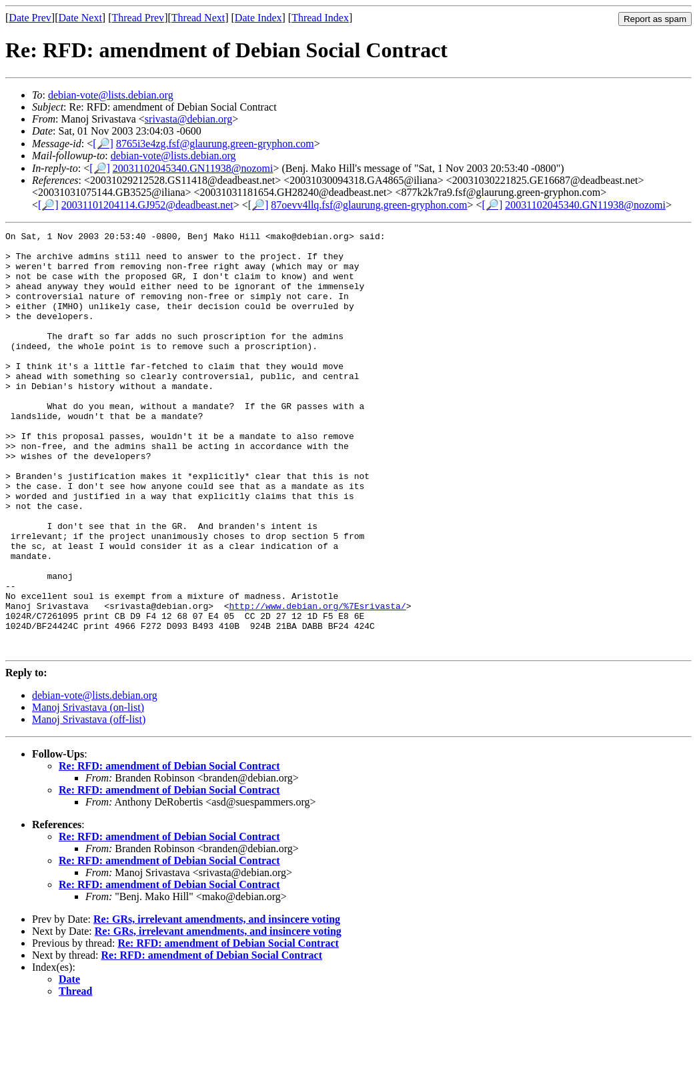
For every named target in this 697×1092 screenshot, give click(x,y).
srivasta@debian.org (188, 119)
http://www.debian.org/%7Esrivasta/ (317, 682)
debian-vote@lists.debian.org (110, 95)
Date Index (258, 17)
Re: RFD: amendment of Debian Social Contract (169, 849)
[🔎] (103, 143)
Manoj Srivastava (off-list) (88, 803)
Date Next (80, 17)
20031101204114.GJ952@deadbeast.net (147, 205)
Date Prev (30, 17)
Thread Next (198, 17)
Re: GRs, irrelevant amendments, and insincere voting (216, 1003)
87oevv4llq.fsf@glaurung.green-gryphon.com (369, 205)
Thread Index (320, 17)
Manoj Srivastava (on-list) (88, 791)
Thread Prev (137, 17)
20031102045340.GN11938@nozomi (193, 168)
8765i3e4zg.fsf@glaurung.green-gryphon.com (215, 143)
